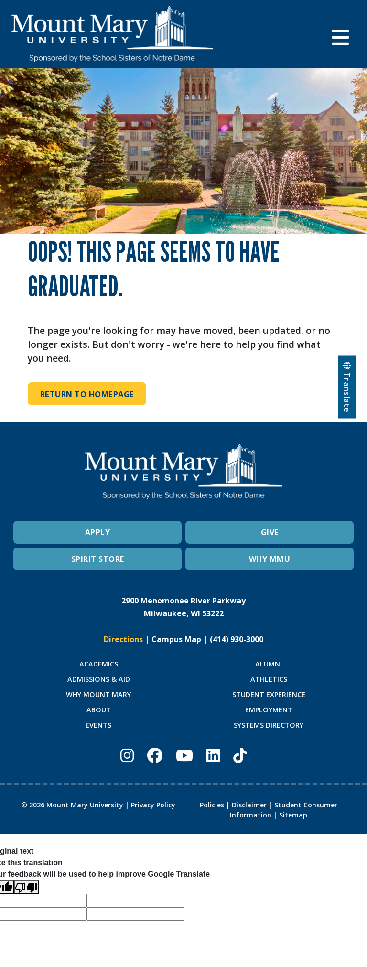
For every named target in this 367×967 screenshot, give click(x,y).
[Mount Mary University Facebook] (154, 755)
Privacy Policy (153, 804)
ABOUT (98, 709)
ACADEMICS (98, 663)
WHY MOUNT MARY (98, 694)
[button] (344, 34)
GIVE (270, 532)
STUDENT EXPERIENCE (268, 694)
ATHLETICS (268, 679)
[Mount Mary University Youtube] (184, 755)
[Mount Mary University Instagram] (127, 755)
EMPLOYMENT (268, 709)
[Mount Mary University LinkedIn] (213, 755)
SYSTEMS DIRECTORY (268, 725)
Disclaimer (249, 804)
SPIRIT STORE (97, 559)
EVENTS (98, 725)
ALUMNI (268, 663)
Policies (212, 804)
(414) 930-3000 (236, 639)
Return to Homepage (89, 393)
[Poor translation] (26, 887)
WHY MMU (270, 559)
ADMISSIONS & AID (98, 679)
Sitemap (293, 814)
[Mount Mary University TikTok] (239, 755)
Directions (123, 639)
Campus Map (176, 639)
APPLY (97, 532)
